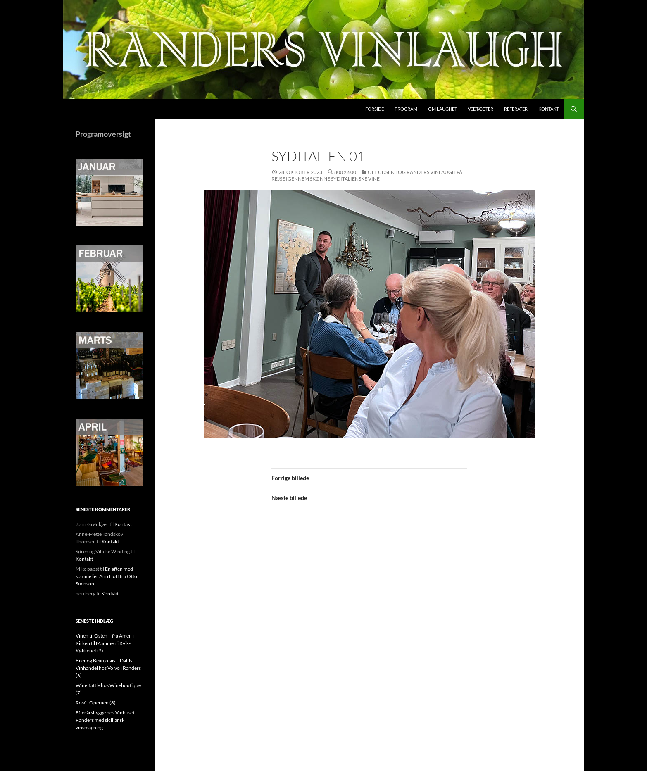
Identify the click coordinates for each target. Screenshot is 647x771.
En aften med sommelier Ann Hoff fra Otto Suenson (106, 576)
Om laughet (442, 109)
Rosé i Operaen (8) (96, 703)
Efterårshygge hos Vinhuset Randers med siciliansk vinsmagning (105, 720)
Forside (374, 109)
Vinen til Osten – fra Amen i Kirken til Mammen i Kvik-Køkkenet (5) (105, 643)
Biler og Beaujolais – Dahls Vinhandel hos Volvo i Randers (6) (108, 667)
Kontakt (548, 109)
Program (406, 109)
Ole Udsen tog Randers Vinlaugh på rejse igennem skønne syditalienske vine (366, 175)
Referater (516, 109)
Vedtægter (480, 109)
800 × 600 (345, 172)
